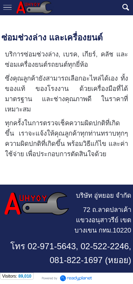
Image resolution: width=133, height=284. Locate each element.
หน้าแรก (10, 22)
